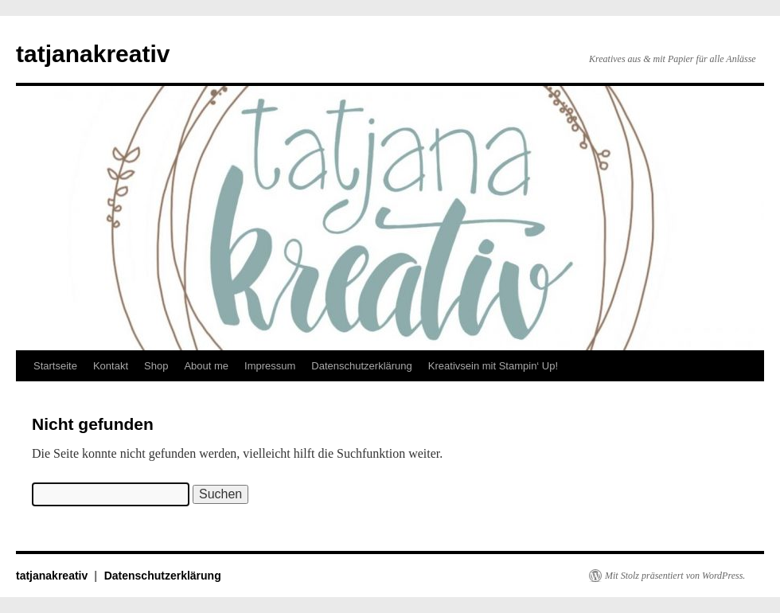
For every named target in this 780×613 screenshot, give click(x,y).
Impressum (269, 366)
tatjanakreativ (93, 54)
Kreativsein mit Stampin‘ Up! (493, 366)
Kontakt (110, 366)
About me (206, 366)
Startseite (55, 366)
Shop (156, 366)
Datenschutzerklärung (361, 366)
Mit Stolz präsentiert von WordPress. (675, 575)
